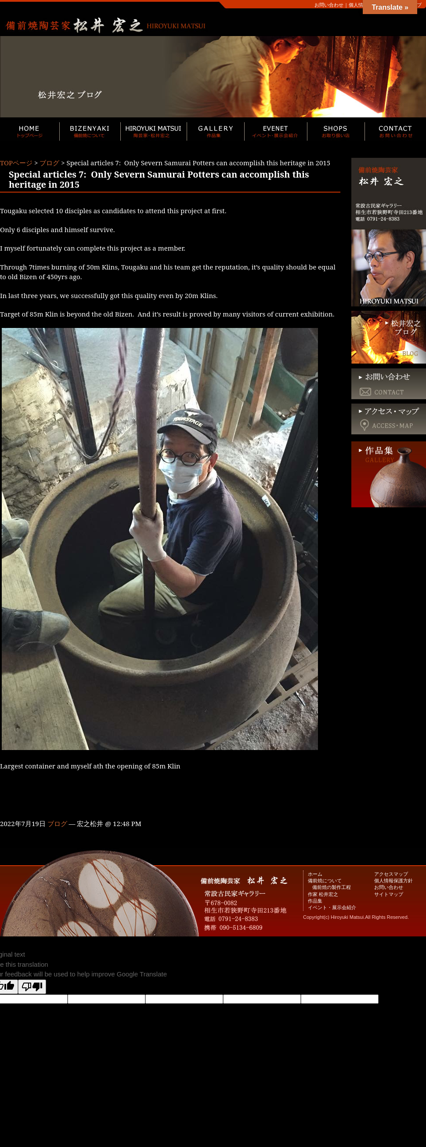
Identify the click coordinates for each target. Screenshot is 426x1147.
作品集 (315, 900)
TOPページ (16, 162)
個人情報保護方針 (393, 880)
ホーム (315, 873)
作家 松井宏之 (323, 894)
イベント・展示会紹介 (332, 907)
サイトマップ (388, 894)
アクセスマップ (391, 873)
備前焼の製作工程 (331, 887)
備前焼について (325, 880)
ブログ (49, 162)
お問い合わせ (328, 4)
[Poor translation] (32, 987)
